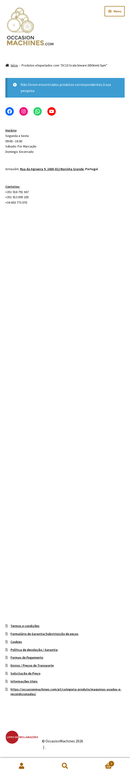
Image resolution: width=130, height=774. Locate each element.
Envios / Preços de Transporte (32, 665)
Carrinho (100, 763)
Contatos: (12, 186)
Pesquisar (65, 766)
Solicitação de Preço (25, 673)
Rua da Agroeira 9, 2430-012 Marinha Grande (52, 169)
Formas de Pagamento (27, 657)
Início (14, 65)
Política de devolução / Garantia (34, 650)
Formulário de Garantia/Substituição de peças (44, 634)
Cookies (16, 642)
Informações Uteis (24, 681)
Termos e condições (25, 626)
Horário (10, 130)
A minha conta (21, 766)
